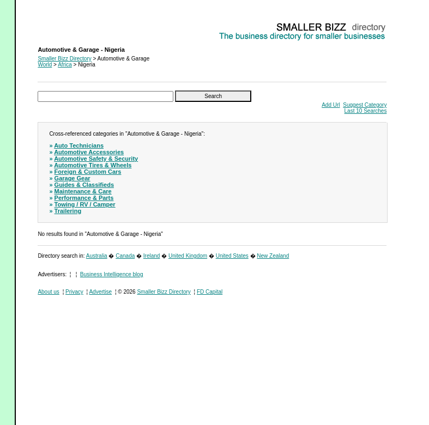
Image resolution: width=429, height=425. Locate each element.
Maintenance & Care (83, 191)
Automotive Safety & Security (96, 158)
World (45, 65)
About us (48, 292)
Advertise (100, 292)
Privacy (74, 292)
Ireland (151, 256)
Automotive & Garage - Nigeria (75, 25)
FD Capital (209, 292)
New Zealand (273, 256)
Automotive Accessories (89, 152)
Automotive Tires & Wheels (92, 165)
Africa (65, 65)
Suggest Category (364, 105)
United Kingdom (187, 256)
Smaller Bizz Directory (64, 59)
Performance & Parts (84, 198)
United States (232, 256)
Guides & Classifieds (84, 184)
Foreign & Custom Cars (88, 171)
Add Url (331, 105)
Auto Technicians (79, 145)
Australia (96, 256)
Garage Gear (72, 178)
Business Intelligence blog (111, 274)
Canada (125, 256)
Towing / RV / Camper (85, 204)
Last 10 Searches (366, 111)
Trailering (68, 211)
